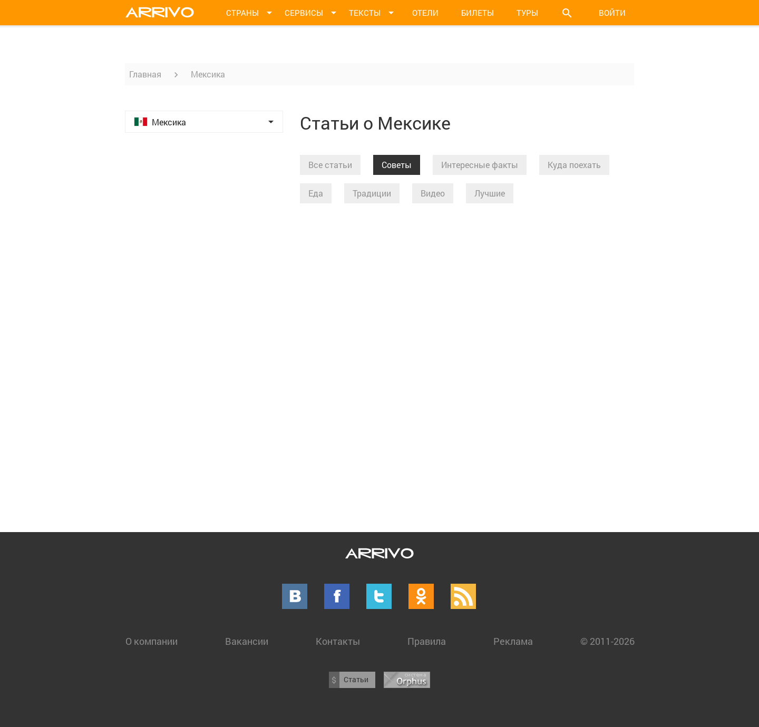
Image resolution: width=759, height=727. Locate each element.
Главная (145, 74)
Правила (426, 641)
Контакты (338, 641)
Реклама (513, 641)
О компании (151, 641)
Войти (612, 12)
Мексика (208, 74)
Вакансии (246, 641)
